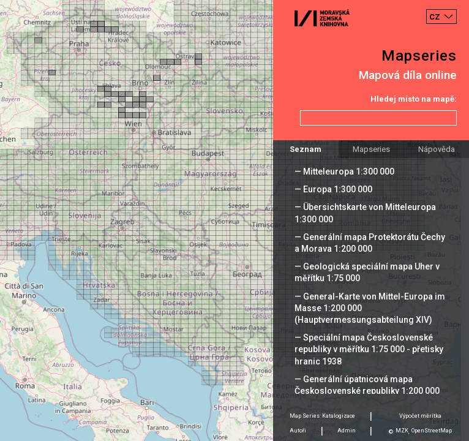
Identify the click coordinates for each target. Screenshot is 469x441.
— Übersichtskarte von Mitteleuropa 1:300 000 (365, 213)
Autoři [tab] (298, 431)
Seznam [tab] (305, 149)
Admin (346, 431)
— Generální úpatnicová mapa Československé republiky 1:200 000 (367, 385)
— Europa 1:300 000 (333, 189)
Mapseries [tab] (371, 149)
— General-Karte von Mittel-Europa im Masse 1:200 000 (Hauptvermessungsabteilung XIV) (370, 308)
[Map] (234, 220)
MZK (402, 431)
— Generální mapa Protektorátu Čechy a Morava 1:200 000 (370, 243)
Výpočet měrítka (420, 416)
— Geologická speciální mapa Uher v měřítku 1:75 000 (367, 272)
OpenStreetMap (431, 431)
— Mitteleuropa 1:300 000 (344, 171)
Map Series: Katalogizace (322, 416)
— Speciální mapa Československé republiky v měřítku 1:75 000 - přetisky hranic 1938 (369, 349)
